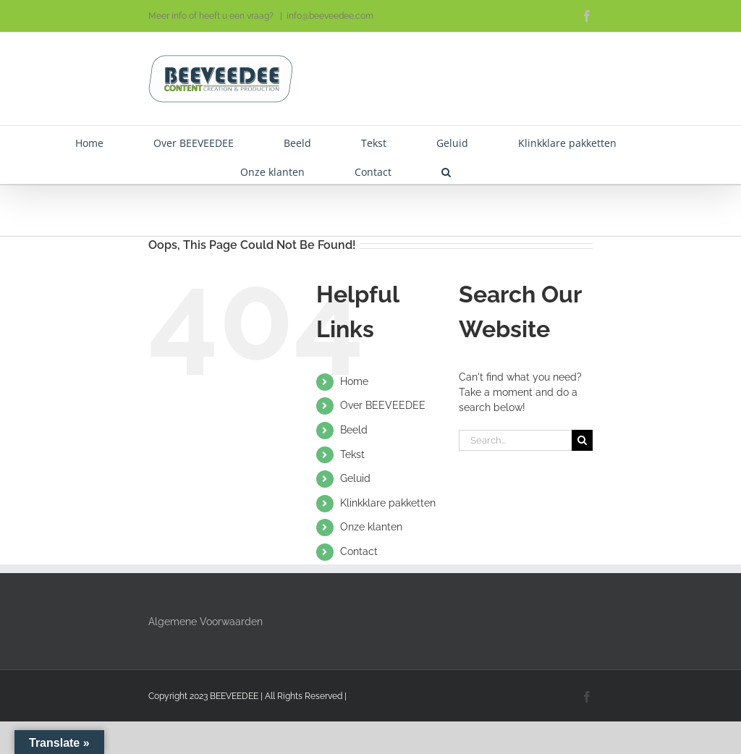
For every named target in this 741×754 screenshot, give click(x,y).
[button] (446, 169)
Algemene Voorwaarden (205, 621)
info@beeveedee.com (330, 16)
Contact (359, 551)
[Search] (582, 440)
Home (354, 381)
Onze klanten (371, 527)
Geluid (355, 478)
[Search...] (515, 440)
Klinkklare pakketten (388, 503)
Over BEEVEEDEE (382, 405)
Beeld (354, 430)
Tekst (352, 454)
